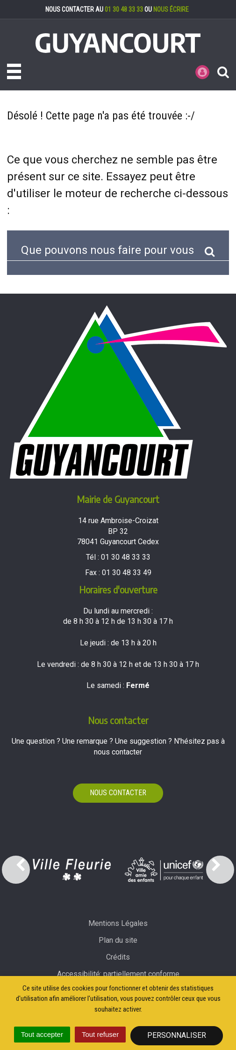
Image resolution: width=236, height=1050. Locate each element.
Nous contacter (118, 792)
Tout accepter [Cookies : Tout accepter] (42, 1034)
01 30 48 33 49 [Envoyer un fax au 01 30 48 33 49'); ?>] (126, 572)
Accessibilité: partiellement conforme (118, 973)
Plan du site (118, 940)
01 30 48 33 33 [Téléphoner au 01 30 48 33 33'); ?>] (125, 557)
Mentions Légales (118, 923)
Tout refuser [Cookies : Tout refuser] (100, 1034)
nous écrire (171, 9)
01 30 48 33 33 (124, 9)
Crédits (118, 957)
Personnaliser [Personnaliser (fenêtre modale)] (176, 1035)
